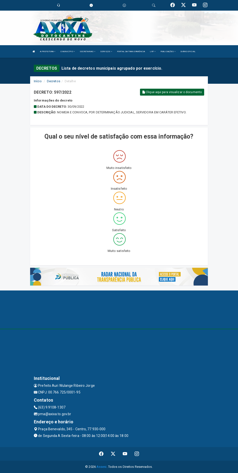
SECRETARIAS (87, 51)
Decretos (53, 81)
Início (38, 81)
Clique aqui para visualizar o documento (172, 92)
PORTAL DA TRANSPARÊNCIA (131, 51)
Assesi (102, 467)
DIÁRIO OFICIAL (187, 51)
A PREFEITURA (47, 51)
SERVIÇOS (106, 51)
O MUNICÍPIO (67, 51)
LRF (153, 51)
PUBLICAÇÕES (168, 51)
